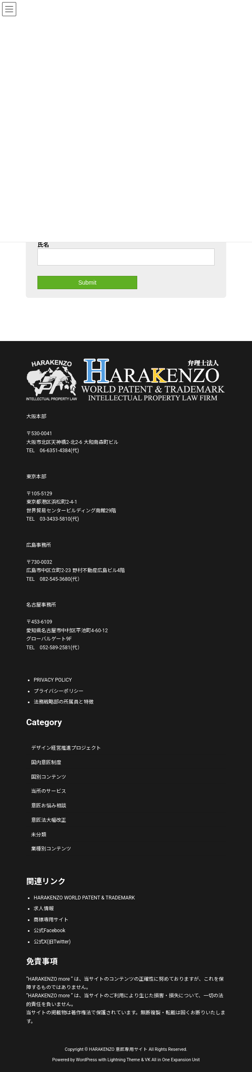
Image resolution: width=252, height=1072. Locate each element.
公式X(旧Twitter (51, 941)
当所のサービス (48, 791)
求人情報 (44, 908)
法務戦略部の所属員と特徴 (64, 702)
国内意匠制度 (46, 762)
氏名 (43, 244)
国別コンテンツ (48, 777)
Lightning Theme (123, 1059)
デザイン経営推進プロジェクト (66, 748)
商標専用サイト (51, 919)
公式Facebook (49, 930)
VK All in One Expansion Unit (172, 1059)
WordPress (86, 1059)
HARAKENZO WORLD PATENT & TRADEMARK (84, 897)
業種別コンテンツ (51, 849)
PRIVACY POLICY (53, 680)
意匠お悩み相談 (48, 806)
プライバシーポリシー (59, 691)
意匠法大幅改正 (48, 820)
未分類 (38, 834)
